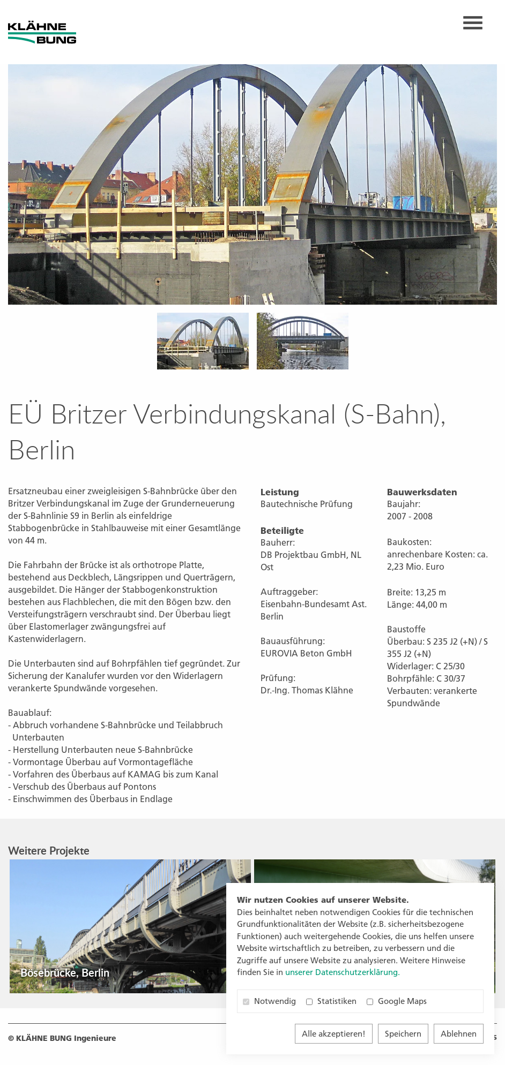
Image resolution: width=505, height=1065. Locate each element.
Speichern (403, 1034)
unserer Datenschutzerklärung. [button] (342, 972)
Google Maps (397, 1001)
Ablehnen (459, 1034)
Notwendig (269, 1001)
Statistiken (331, 1001)
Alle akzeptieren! (334, 1034)
